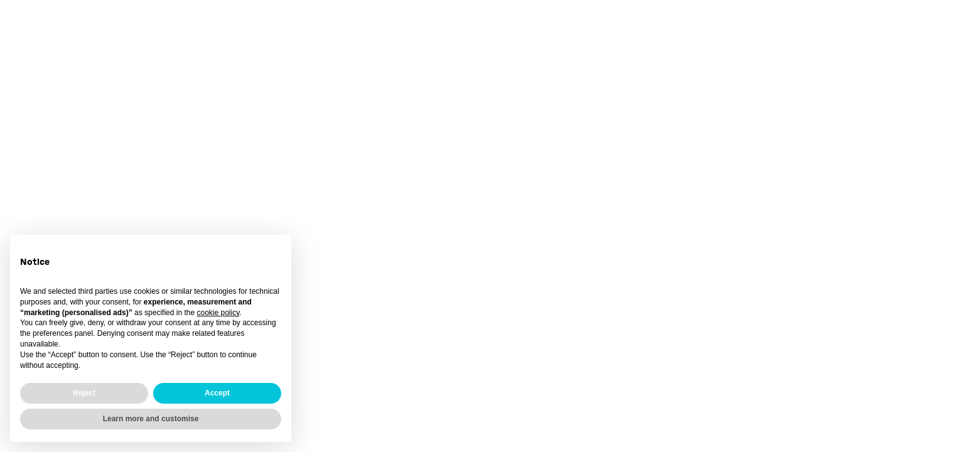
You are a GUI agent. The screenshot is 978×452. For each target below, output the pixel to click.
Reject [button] (84, 393)
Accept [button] (217, 393)
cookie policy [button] (217, 312)
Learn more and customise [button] (151, 418)
